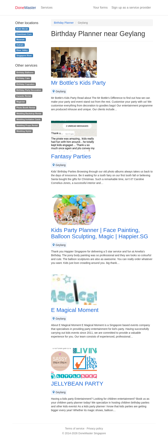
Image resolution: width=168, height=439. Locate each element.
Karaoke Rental (23, 96)
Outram (20, 45)
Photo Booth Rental (25, 107)
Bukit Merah (22, 29)
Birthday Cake (23, 78)
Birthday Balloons (25, 72)
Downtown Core (24, 34)
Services (46, 7)
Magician (20, 102)
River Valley (22, 50)
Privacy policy (95, 428)
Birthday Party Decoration (28, 90)
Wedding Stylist (24, 131)
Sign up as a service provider (131, 7)
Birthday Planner (64, 22)
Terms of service (74, 428)
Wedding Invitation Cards (28, 119)
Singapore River (24, 55)
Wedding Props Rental (27, 125)
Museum (20, 39)
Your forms (100, 7)
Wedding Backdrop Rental (28, 113)
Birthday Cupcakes (25, 84)
